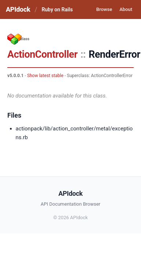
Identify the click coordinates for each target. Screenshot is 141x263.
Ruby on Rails (57, 9)
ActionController (42, 54)
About (125, 9)
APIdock (18, 9)
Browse (104, 9)
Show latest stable (45, 75)
